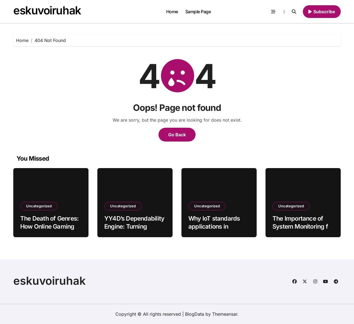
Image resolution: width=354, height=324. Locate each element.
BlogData (194, 314)
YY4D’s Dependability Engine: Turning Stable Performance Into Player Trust (134, 230)
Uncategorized (39, 206)
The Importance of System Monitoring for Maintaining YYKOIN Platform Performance (302, 230)
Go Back (177, 134)
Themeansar (224, 314)
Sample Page (198, 11)
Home (172, 11)
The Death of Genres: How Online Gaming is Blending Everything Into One (50, 230)
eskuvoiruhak (47, 10)
